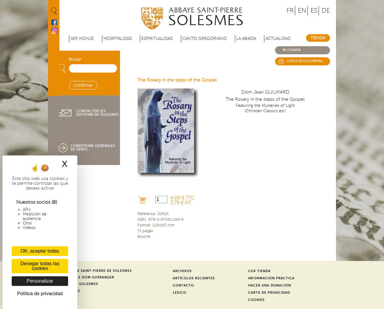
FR (290, 10)
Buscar (75, 59)
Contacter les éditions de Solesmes (97, 113)
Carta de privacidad (269, 293)
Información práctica (271, 278)
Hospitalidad (118, 38)
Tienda (318, 38)
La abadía (246, 38)
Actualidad (278, 38)
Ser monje (82, 38)
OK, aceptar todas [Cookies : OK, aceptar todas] (40, 251)
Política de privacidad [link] (40, 293)
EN (302, 10)
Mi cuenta (292, 50)
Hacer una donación (269, 285)
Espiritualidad (157, 38)
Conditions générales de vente (92, 148)
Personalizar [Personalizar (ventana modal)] (40, 281)
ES (313, 10)
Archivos (182, 271)
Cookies (256, 300)
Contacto (183, 285)
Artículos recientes (194, 278)
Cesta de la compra (304, 61)
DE (326, 10)
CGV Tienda (259, 271)
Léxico (179, 293)
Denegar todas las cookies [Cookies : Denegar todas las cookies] (39, 266)
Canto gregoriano (204, 38)
